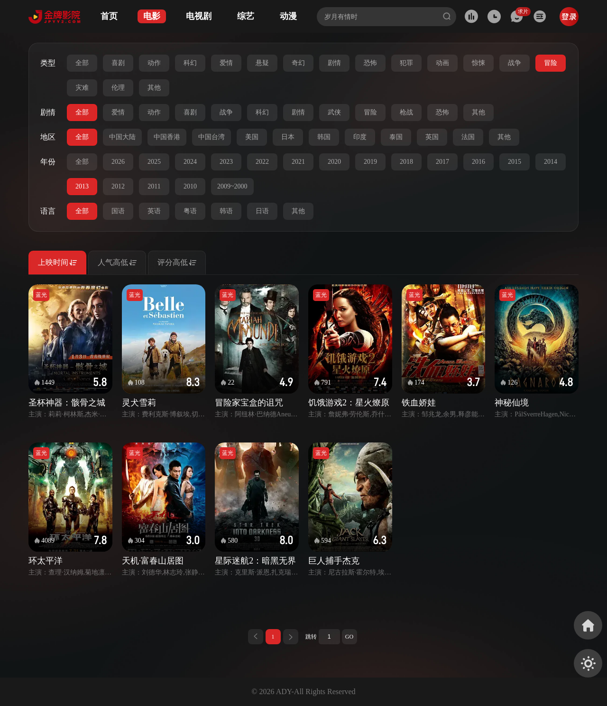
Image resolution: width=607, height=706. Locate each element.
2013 (82, 186)
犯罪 (406, 62)
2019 (370, 161)
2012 (118, 186)
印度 (360, 137)
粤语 (190, 211)
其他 (154, 87)
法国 (468, 137)
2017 (442, 161)
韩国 (324, 137)
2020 (334, 161)
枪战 (406, 112)
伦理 (118, 87)
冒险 (550, 62)
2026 (118, 161)
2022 (262, 161)
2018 (406, 161)
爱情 (226, 62)
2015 (514, 161)
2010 (190, 186)
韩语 (226, 211)
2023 (226, 161)
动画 (442, 62)
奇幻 (298, 62)
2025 (154, 161)
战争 (514, 62)
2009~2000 (232, 186)
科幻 (190, 62)
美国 (251, 137)
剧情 (334, 62)
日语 (262, 211)
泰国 (396, 137)
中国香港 (167, 137)
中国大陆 (122, 137)
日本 (287, 137)
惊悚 (478, 62)
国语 (118, 211)
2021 (298, 161)
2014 (550, 161)
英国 (432, 137)
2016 (478, 161)
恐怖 (370, 62)
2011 (153, 186)
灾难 (82, 87)
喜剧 (118, 62)
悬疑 (262, 62)
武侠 (334, 112)
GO (349, 636)
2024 (190, 161)
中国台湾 (211, 137)
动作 (154, 62)
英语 (154, 211)
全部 (82, 62)
